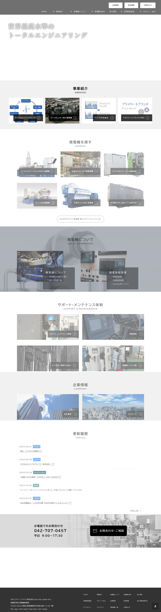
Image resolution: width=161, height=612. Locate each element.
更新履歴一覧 (114, 607)
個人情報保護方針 (142, 600)
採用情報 (131, 5)
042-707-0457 (50, 530)
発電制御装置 (129, 11)
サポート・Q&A (149, 11)
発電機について (80, 11)
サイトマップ (100, 607)
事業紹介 (59, 11)
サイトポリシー (87, 607)
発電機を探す (100, 11)
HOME (44, 11)
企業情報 (115, 5)
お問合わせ (148, 5)
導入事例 (112, 11)
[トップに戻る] (155, 606)
